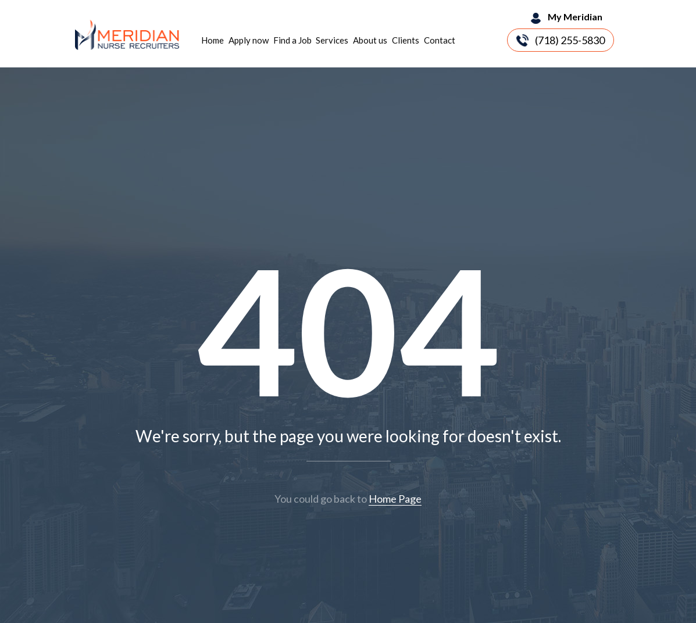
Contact (439, 40)
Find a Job (292, 40)
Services (332, 40)
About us (370, 40)
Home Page (395, 498)
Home (212, 40)
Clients (405, 40)
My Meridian (575, 16)
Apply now (249, 40)
